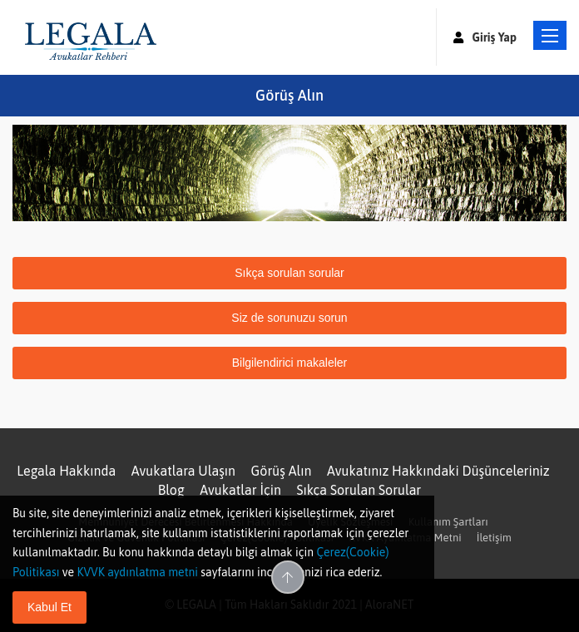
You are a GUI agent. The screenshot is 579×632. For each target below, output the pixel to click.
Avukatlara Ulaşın (183, 470)
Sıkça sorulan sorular (289, 272)
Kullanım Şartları (448, 522)
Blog (171, 489)
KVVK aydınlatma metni (137, 572)
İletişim (494, 537)
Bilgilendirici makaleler (290, 362)
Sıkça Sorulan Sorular (359, 489)
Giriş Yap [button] (485, 37)
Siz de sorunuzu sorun (289, 317)
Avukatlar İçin (240, 489)
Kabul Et (49, 607)
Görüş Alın (281, 470)
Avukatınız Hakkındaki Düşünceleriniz (438, 470)
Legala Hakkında (66, 470)
